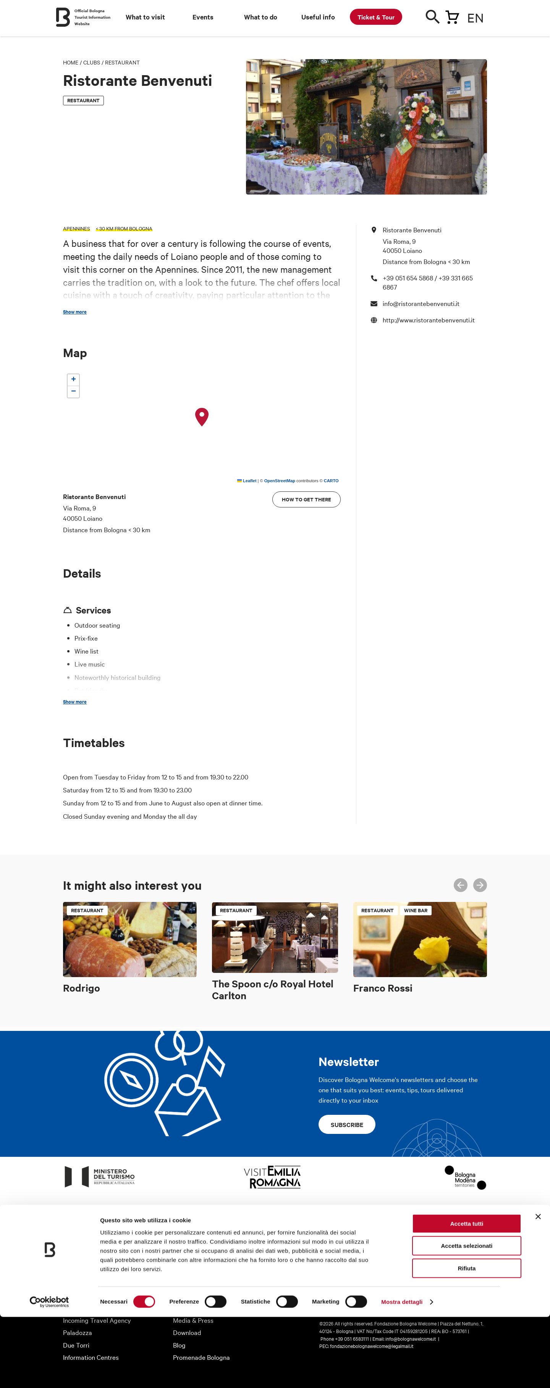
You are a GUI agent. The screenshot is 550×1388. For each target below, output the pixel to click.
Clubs (91, 62)
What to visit (145, 16)
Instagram (415, 1273)
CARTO (331, 480)
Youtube (465, 1273)
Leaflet (247, 480)
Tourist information (199, 1270)
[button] (202, 417)
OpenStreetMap (279, 480)
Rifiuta (467, 1339)
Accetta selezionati (466, 1317)
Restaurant (122, 62)
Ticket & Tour (376, 17)
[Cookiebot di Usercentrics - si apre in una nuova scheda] (49, 1373)
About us (75, 1270)
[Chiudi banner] (538, 1287)
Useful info (318, 16)
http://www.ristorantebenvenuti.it (429, 319)
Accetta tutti (467, 1294)
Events (203, 16)
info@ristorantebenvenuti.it (421, 303)
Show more (75, 311)
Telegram (482, 1273)
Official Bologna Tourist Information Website (92, 17)
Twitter (448, 1273)
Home (70, 62)
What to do (260, 16)
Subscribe (347, 1124)
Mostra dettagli (401, 1373)
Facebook (432, 1273)
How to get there (306, 499)
